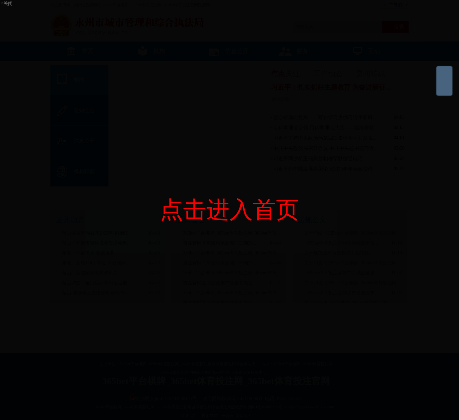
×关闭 (7, 3)
